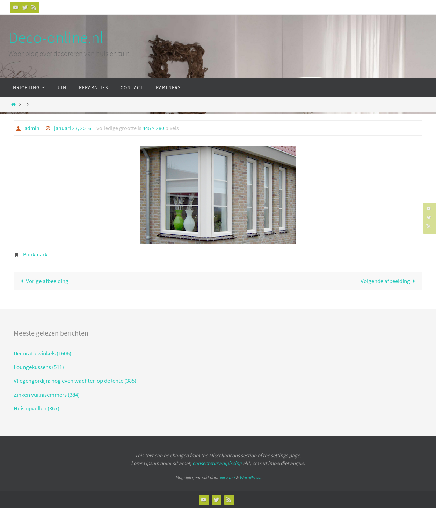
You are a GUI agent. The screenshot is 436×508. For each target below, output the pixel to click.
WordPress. (250, 477)
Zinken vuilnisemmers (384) (47, 394)
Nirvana (227, 477)
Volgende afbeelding (390, 281)
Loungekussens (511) (39, 367)
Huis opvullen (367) (36, 408)
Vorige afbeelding (43, 281)
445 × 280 (153, 128)
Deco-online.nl (55, 37)
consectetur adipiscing (217, 463)
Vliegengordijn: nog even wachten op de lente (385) (75, 380)
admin (31, 128)
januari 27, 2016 (72, 128)
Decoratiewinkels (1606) (42, 353)
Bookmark (35, 254)
